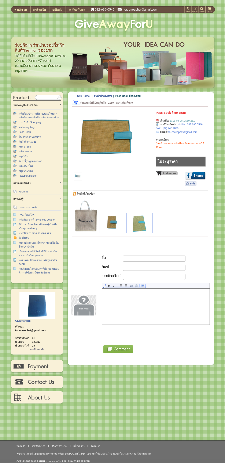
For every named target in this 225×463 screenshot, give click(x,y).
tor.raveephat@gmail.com (30, 330)
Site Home (83, 96)
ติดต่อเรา (36, 382)
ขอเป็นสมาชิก (37, 349)
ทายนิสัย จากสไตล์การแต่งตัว (35, 233)
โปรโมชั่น (24, 238)
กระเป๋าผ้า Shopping (30, 122)
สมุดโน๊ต (23, 156)
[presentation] (134, 334)
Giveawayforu (23, 320)
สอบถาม (23, 191)
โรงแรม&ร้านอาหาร (30, 136)
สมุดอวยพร (25, 146)
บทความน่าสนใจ (28, 207)
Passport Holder (28, 175)
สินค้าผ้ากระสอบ (28, 141)
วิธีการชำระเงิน (36, 366)
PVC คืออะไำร (26, 214)
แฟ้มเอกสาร (25, 151)
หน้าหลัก (20, 446)
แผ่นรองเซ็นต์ (26, 166)
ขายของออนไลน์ (54, 461)
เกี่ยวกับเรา (36, 397)
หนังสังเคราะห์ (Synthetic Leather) (37, 219)
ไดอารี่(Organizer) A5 (31, 161)
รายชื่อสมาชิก (38, 446)
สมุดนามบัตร (26, 170)
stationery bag (26, 127)
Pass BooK (25, 132)
